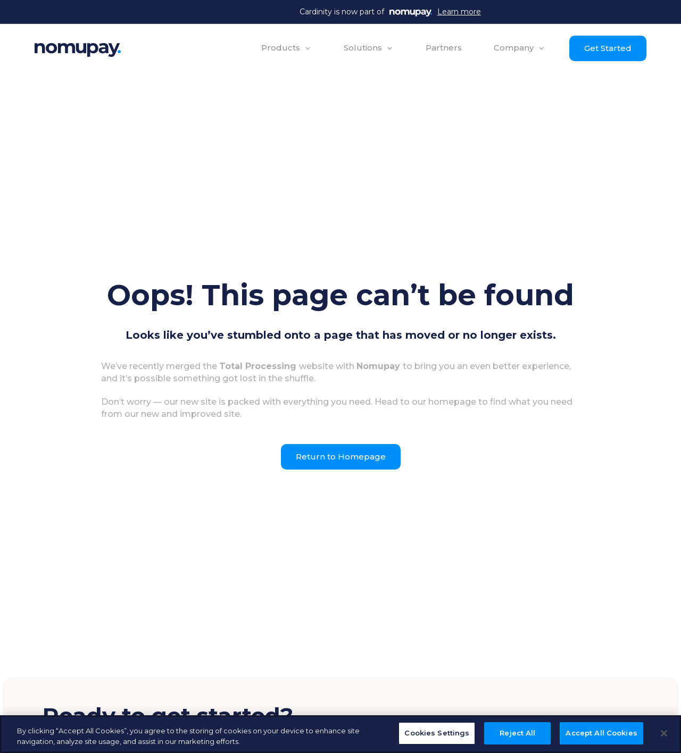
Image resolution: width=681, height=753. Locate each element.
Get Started (608, 48)
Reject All (517, 733)
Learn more (459, 11)
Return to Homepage (341, 456)
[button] (286, 48)
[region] (340, 734)
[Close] (664, 733)
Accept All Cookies (601, 733)
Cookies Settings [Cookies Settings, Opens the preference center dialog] (436, 733)
